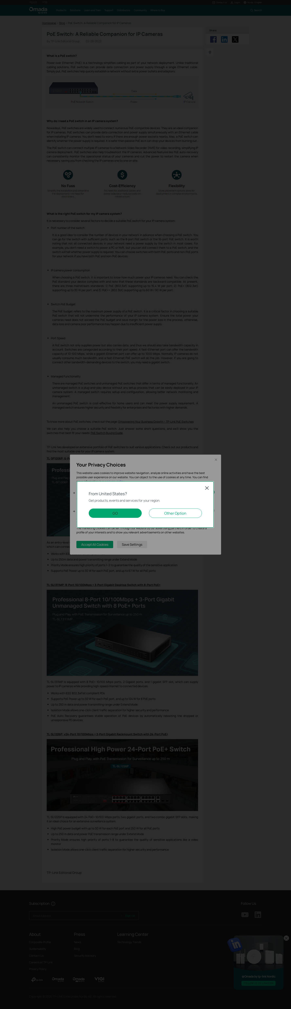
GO (115, 513)
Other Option (175, 513)
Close (207, 488)
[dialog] (145, 504)
